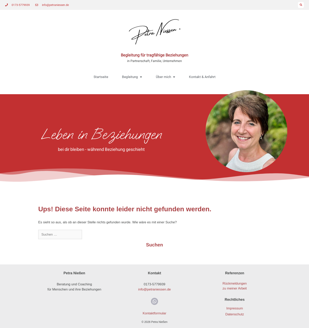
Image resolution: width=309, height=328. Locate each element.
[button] (301, 5)
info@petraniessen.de (154, 289)
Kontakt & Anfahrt (202, 77)
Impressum (234, 308)
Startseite (101, 77)
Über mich (165, 77)
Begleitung (132, 77)
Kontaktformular (154, 313)
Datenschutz (234, 314)
